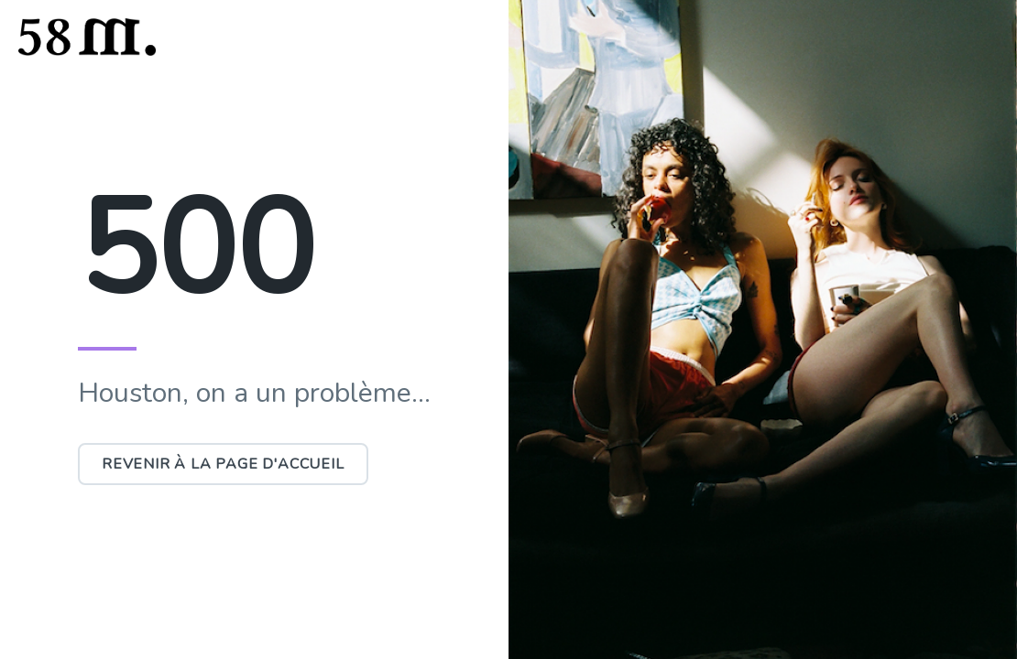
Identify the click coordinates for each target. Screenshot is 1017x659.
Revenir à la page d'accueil (223, 464)
